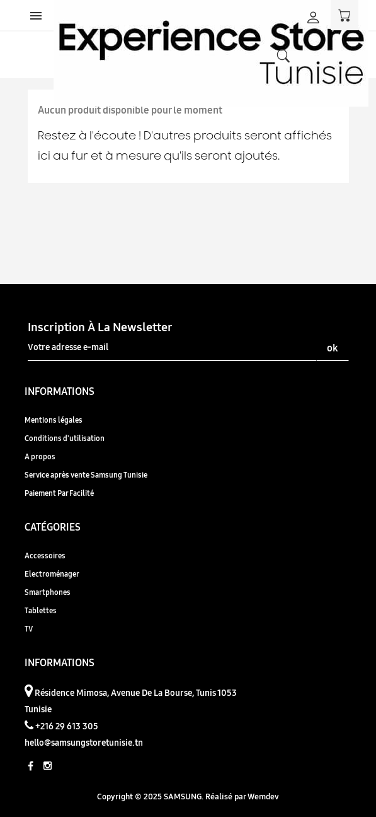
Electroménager (52, 573)
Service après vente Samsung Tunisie (86, 474)
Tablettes (41, 610)
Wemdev (263, 796)
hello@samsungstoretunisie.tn (84, 742)
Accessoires (45, 555)
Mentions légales (54, 419)
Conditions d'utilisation (65, 438)
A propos (40, 456)
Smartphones (48, 592)
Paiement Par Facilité (59, 493)
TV (29, 628)
